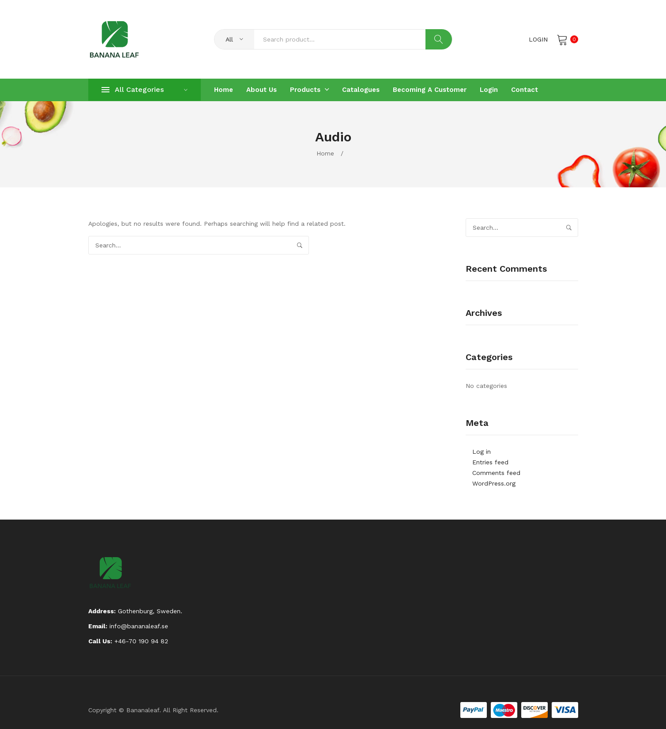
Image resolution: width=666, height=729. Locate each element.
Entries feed (490, 462)
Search (438, 39)
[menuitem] (223, 90)
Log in (481, 451)
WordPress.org (493, 483)
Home (325, 153)
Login (538, 39)
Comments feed (496, 472)
